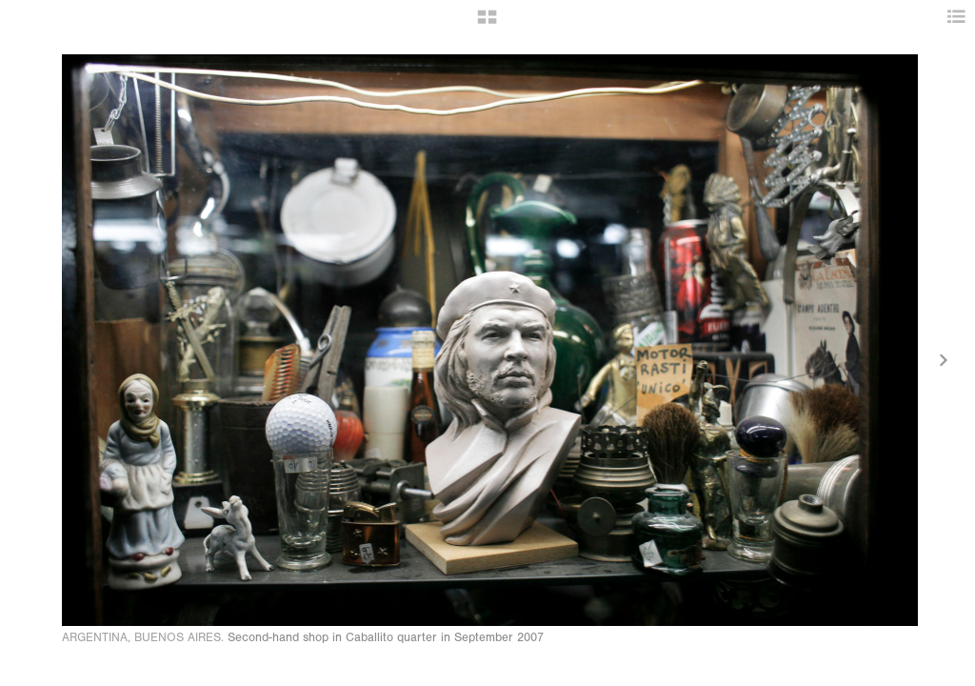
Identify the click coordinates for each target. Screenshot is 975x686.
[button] (487, 24)
